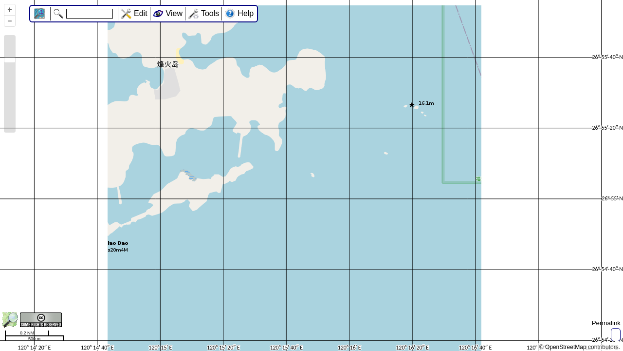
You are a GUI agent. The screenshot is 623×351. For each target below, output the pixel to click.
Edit (140, 13)
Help (246, 13)
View (174, 13)
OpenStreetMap (565, 347)
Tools (210, 13)
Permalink (606, 323)
